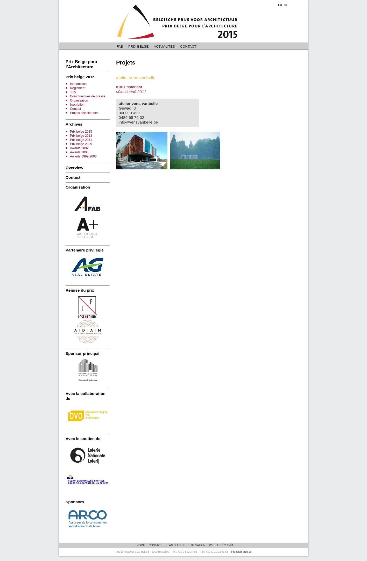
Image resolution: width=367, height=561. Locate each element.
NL (286, 4)
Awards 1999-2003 (83, 156)
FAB (120, 46)
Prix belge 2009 (81, 144)
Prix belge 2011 (81, 140)
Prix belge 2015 (81, 131)
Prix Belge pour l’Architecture (81, 64)
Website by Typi (221, 545)
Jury (73, 92)
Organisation (79, 100)
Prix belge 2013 (81, 136)
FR (280, 4)
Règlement (77, 88)
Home (141, 545)
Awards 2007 (79, 148)
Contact (188, 46)
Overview (74, 168)
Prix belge (138, 46)
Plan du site (175, 545)
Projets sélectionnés (84, 113)
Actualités (164, 46)
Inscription (77, 104)
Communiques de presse (87, 96)
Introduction (78, 84)
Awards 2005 (79, 152)
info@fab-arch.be (241, 551)
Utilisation (197, 545)
